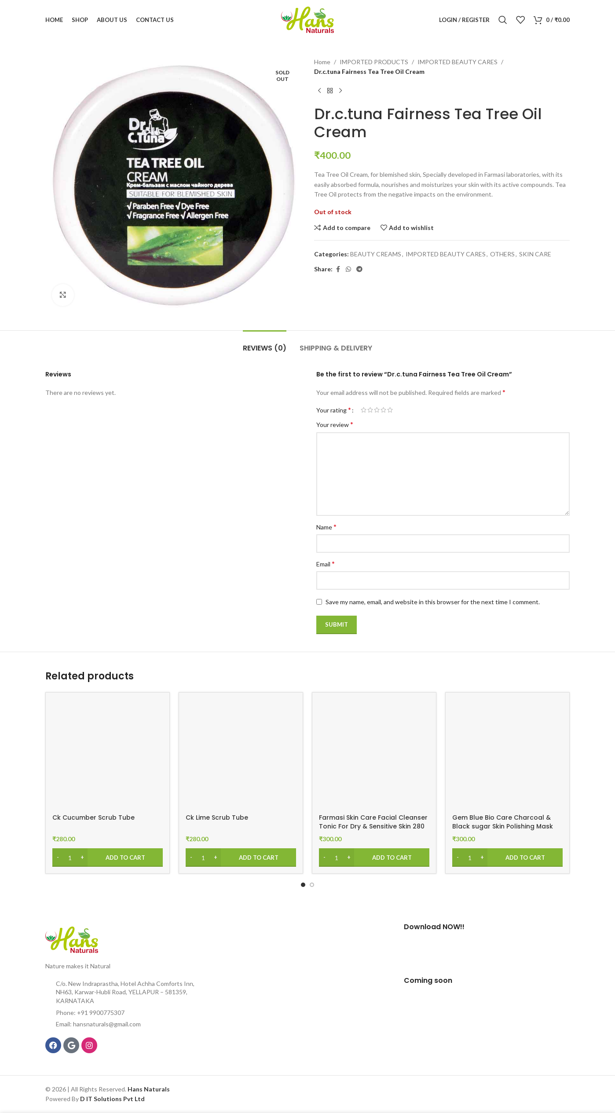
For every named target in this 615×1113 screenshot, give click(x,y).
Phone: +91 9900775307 (90, 1012)
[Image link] (71, 939)
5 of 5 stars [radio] (390, 410)
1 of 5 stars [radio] (363, 410)
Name (326, 526)
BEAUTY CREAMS (375, 254)
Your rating (333, 409)
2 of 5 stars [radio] (370, 410)
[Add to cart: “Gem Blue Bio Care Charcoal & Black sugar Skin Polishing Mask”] (507, 857)
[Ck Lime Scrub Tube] (241, 754)
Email (325, 563)
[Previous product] (319, 91)
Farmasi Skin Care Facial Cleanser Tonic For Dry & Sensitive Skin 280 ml (373, 826)
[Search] (503, 20)
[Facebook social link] (338, 269)
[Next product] (340, 91)
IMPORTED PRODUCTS (374, 62)
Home (322, 62)
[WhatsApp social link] (348, 269)
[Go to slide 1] (303, 885)
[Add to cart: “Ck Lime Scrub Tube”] (241, 857)
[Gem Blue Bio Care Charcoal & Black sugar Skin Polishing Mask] (507, 754)
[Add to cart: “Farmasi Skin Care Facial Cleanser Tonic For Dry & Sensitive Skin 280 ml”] (374, 857)
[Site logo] (307, 19)
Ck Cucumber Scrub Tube (93, 817)
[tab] (264, 343)
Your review (334, 424)
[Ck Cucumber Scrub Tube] (107, 754)
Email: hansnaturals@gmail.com (98, 1024)
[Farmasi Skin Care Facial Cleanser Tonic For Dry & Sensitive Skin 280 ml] (374, 754)
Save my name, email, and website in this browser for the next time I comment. (433, 602)
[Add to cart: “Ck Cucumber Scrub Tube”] (107, 857)
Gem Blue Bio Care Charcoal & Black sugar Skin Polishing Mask (502, 822)
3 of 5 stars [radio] (376, 410)
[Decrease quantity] (57, 857)
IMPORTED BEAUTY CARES (457, 62)
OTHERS (502, 254)
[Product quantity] (70, 857)
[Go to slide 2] (312, 885)
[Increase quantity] (82, 857)
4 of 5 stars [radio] (383, 410)
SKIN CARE (535, 254)
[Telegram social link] (359, 269)
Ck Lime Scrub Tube (217, 817)
